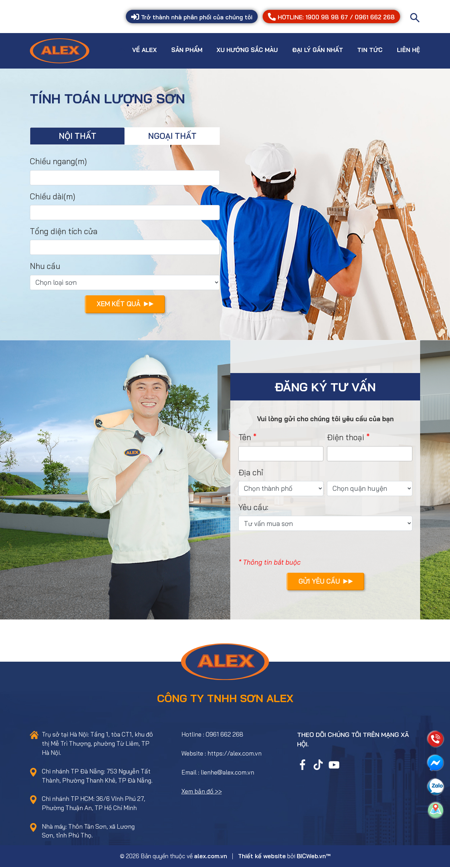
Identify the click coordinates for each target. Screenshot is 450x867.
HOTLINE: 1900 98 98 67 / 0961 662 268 (331, 17)
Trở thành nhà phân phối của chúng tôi (191, 17)
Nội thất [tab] (77, 136)
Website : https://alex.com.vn (221, 753)
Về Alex (144, 49)
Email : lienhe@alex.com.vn (217, 772)
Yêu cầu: (253, 507)
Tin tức (369, 49)
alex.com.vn (210, 856)
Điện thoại (348, 437)
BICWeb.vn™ (313, 856)
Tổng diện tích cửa (63, 231)
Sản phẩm (186, 49)
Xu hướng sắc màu (247, 49)
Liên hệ (408, 49)
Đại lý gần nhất (317, 49)
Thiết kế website (262, 856)
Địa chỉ (250, 472)
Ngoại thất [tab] (172, 136)
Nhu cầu (45, 266)
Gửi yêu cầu (325, 581)
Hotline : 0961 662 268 (212, 734)
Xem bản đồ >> (201, 791)
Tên (247, 437)
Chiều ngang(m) (58, 161)
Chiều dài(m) (52, 196)
